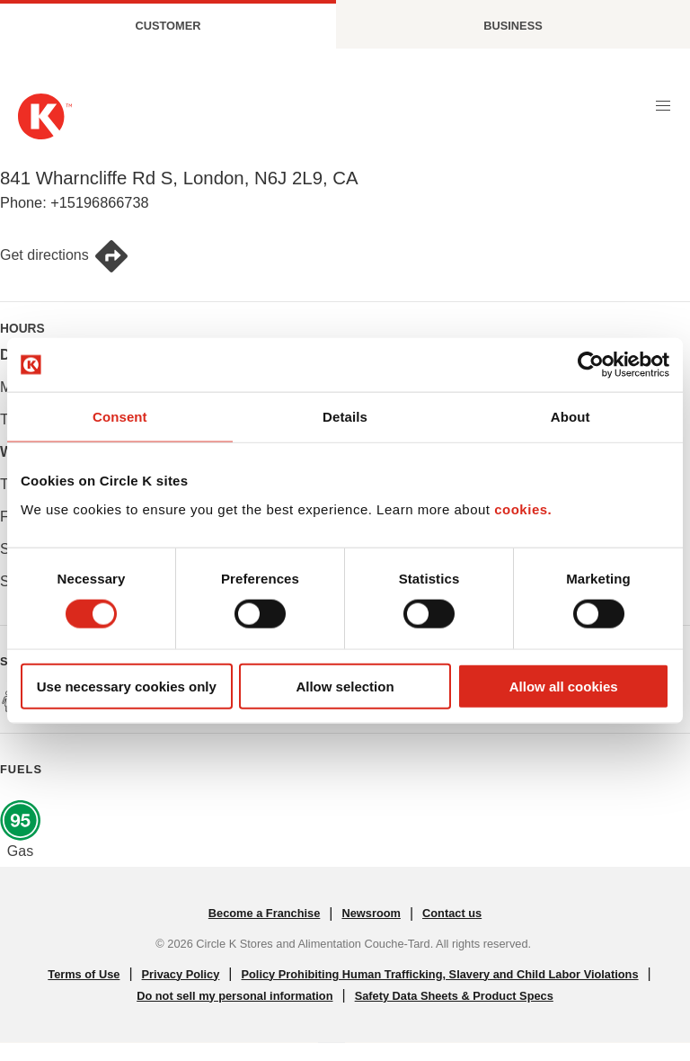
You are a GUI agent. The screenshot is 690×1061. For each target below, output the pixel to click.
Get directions (64, 256)
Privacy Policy (181, 974)
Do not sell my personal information (234, 996)
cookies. (523, 508)
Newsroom (370, 913)
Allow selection (345, 685)
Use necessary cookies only (127, 685)
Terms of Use (83, 974)
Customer (168, 25)
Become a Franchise (264, 913)
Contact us (452, 913)
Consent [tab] (120, 416)
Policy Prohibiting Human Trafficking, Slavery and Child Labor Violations (440, 974)
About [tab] (570, 416)
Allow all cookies (563, 685)
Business (512, 25)
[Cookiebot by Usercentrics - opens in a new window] (590, 365)
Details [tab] (345, 416)
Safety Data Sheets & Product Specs (454, 996)
